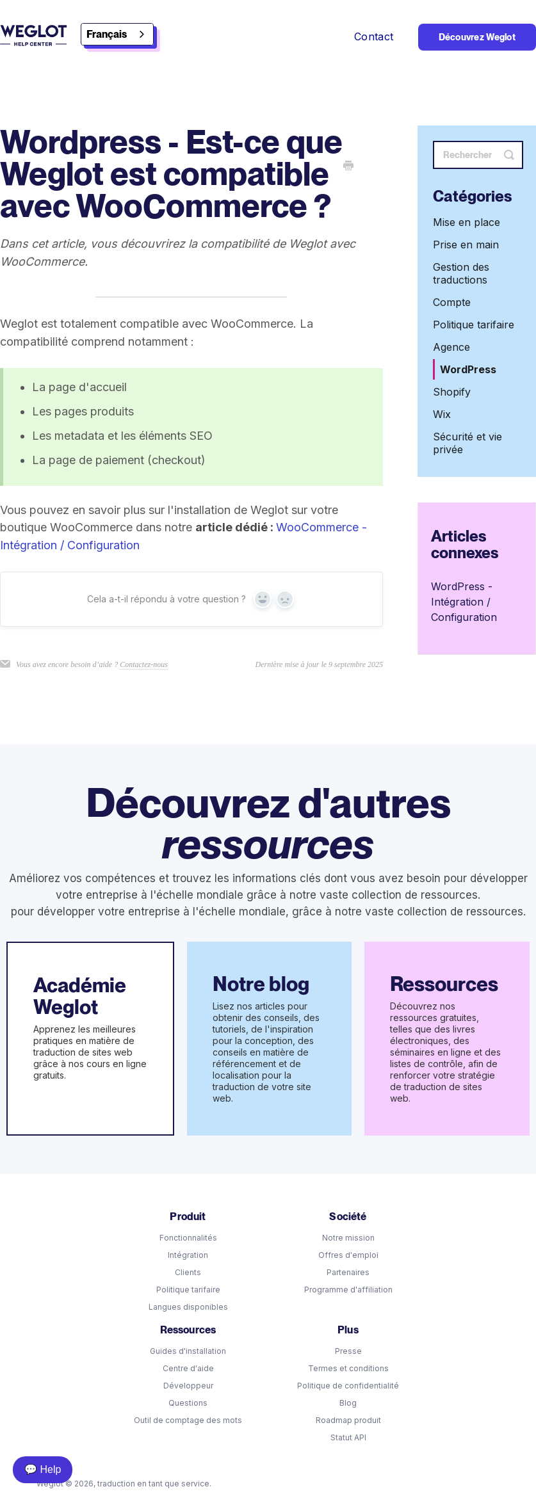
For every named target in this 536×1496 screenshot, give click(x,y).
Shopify (452, 391)
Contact (375, 36)
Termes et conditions (348, 1368)
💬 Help (42, 1469)
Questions (187, 1403)
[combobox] (117, 34)
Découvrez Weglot (477, 37)
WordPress (468, 369)
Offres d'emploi (348, 1255)
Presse (348, 1351)
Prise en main (466, 244)
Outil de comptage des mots (188, 1420)
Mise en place (466, 222)
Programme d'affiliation (348, 1289)
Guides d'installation (188, 1351)
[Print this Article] (348, 166)
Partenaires (348, 1272)
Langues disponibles (188, 1307)
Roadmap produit (348, 1420)
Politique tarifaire (473, 324)
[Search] (478, 155)
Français (106, 34)
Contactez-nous (144, 664)
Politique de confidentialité (348, 1385)
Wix (442, 414)
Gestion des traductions (461, 273)
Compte (452, 302)
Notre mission (348, 1238)
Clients (188, 1272)
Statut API (348, 1437)
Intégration (188, 1255)
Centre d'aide (188, 1368)
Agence (451, 347)
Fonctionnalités (188, 1238)
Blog (348, 1403)
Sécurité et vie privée (467, 443)
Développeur (188, 1385)
